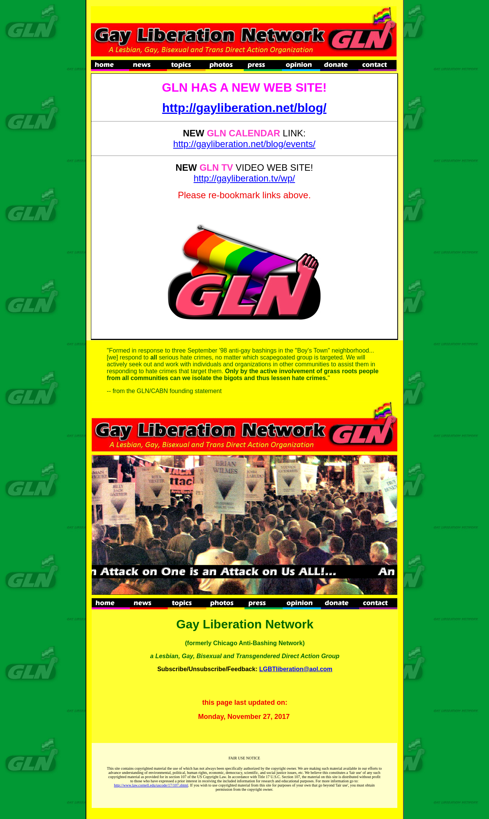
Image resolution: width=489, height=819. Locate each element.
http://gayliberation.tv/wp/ (244, 178)
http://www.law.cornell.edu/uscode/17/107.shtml (151, 785)
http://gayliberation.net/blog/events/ (244, 144)
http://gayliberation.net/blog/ (244, 108)
